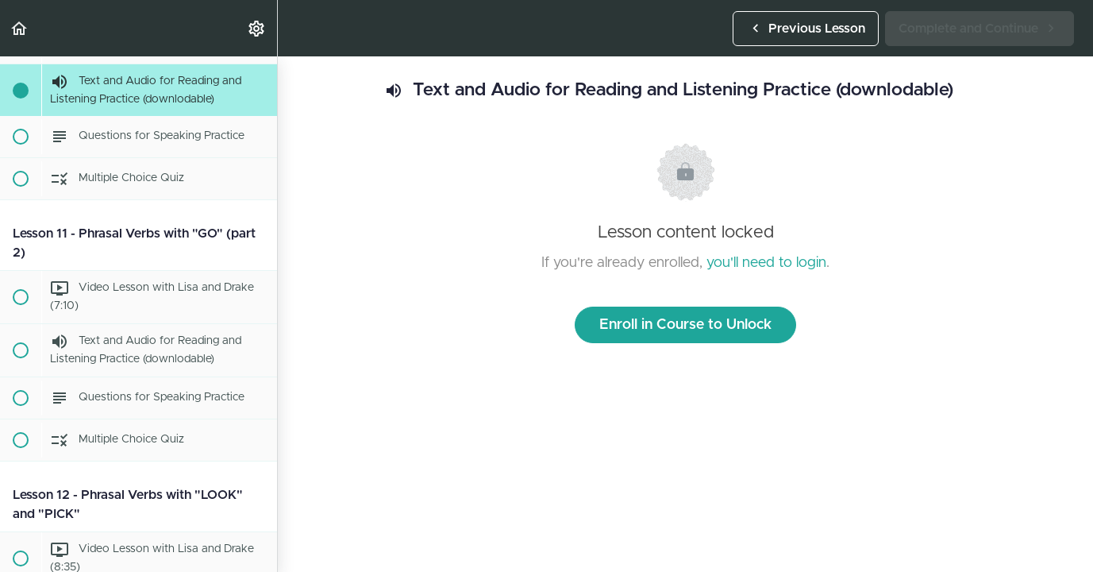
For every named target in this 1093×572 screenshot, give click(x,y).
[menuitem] (257, 28)
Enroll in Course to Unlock (685, 325)
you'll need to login (766, 263)
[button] (20, 28)
